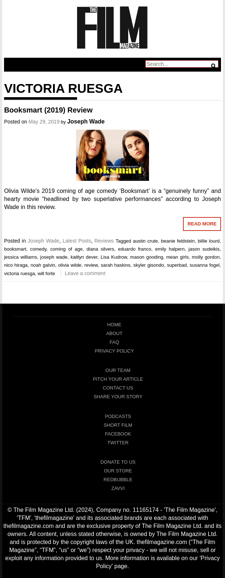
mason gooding (146, 257)
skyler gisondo (148, 265)
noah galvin (43, 265)
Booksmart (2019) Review (48, 110)
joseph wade (53, 257)
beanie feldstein (178, 241)
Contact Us (118, 388)
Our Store (118, 471)
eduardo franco (134, 249)
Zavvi (118, 488)
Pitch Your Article (118, 379)
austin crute (145, 241)
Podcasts (118, 416)
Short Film (118, 425)
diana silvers (100, 249)
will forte (46, 273)
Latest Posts (76, 241)
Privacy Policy (114, 351)
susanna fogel (205, 265)
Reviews (104, 241)
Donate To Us (118, 462)
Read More (201, 224)
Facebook (118, 434)
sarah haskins (115, 265)
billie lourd (209, 241)
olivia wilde (69, 265)
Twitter (118, 442)
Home (114, 324)
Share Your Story (118, 396)
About (114, 333)
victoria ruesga (19, 273)
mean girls (177, 257)
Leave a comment (85, 273)
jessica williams (20, 257)
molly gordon (206, 257)
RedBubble (118, 479)
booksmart (15, 249)
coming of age (66, 249)
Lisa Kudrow (113, 257)
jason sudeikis (204, 249)
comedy (38, 249)
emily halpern (170, 249)
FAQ (114, 342)
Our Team (118, 370)
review (91, 265)
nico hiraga (15, 265)
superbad (177, 265)
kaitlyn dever (84, 257)
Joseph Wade (86, 121)
